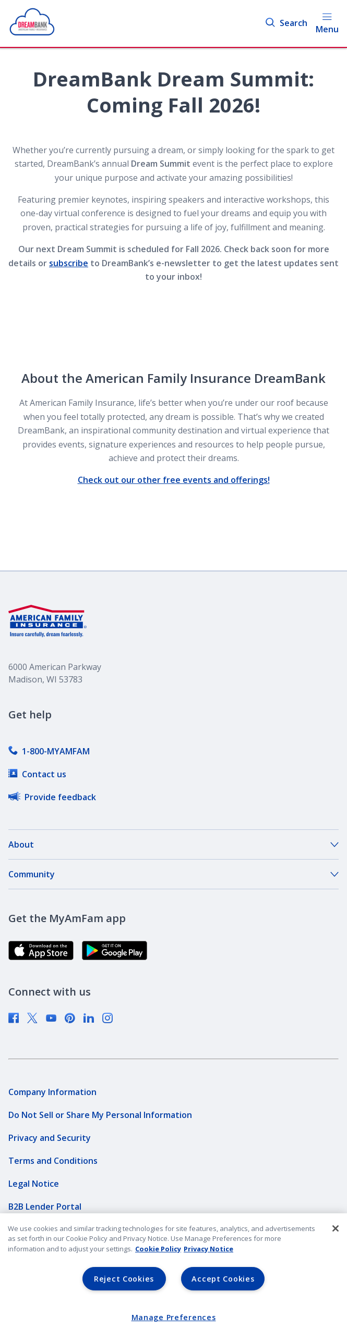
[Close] (335, 1228)
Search (286, 23)
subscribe (68, 263)
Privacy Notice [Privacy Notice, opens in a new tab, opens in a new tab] (208, 1248)
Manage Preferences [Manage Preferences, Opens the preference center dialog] (173, 1317)
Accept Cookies (223, 1279)
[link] (49, 751)
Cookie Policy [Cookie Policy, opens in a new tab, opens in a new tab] (158, 1248)
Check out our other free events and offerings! (174, 480)
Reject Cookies (124, 1279)
